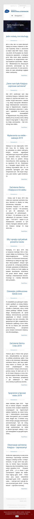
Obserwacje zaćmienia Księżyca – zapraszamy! (17, 446)
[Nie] (32, 514)
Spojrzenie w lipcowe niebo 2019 (17, 394)
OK (17, 516)
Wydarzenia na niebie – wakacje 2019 (17, 136)
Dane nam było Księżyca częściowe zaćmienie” (17, 84)
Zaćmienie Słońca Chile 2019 (17, 344)
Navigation (16, 16)
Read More (24, 75)
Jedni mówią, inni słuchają (17, 36)
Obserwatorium (13, 40)
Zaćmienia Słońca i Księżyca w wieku (17, 188)
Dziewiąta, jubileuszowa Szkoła (17, 292)
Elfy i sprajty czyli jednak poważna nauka (17, 240)
